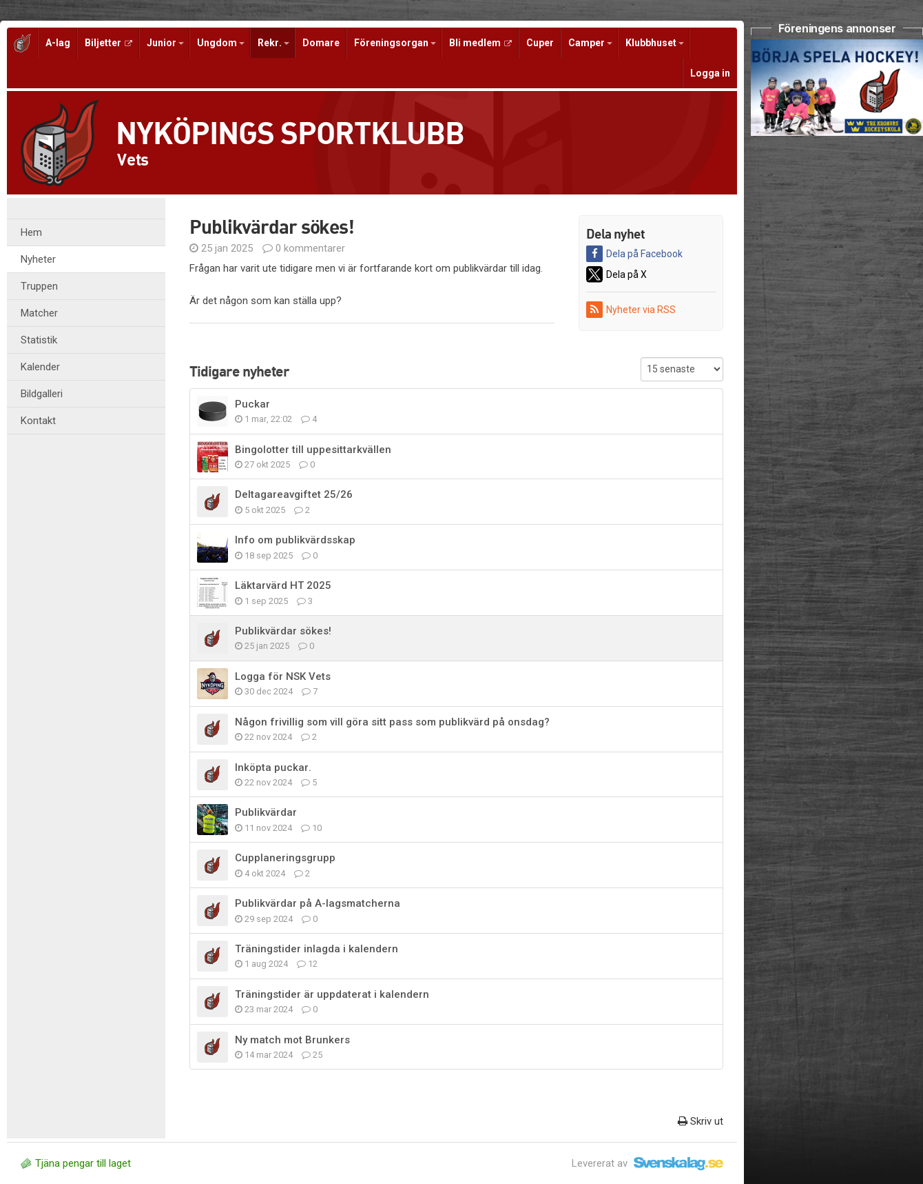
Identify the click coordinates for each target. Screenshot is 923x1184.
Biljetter (108, 42)
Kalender (40, 367)
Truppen (39, 286)
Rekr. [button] (273, 42)
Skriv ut (700, 1121)
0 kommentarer (303, 248)
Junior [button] (165, 42)
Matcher (39, 313)
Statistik (39, 340)
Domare (321, 42)
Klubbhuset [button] (654, 42)
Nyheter (38, 259)
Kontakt (38, 420)
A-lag (57, 42)
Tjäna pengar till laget (76, 1163)
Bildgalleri (42, 394)
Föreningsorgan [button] (395, 42)
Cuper (540, 42)
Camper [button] (590, 42)
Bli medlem (480, 42)
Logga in (710, 73)
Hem (31, 232)
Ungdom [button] (221, 42)
